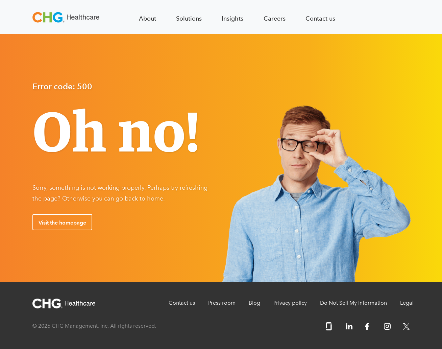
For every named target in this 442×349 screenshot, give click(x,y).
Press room (222, 303)
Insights (232, 18)
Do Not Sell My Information (353, 303)
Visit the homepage (62, 222)
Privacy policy (290, 303)
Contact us (320, 18)
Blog (254, 303)
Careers (275, 18)
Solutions (189, 18)
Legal (407, 303)
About (147, 18)
